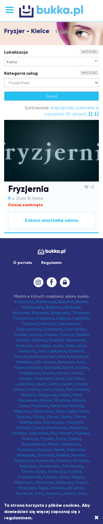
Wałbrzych (23, 482)
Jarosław (42, 345)
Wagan (78, 477)
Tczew (40, 471)
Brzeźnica (21, 312)
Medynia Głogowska (39, 395)
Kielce (64, 356)
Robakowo (71, 444)
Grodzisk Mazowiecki (67, 340)
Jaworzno (26, 351)
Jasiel (57, 345)
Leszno (76, 373)
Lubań (40, 384)
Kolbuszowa (44, 362)
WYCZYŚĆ (89, 52)
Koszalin (34, 367)
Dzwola (20, 334)
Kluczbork (79, 356)
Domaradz (53, 329)
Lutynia (80, 384)
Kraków (82, 367)
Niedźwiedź (43, 411)
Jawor (81, 345)
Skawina (78, 455)
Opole (66, 416)
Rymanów (26, 449)
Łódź (59, 389)
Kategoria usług (21, 73)
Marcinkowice (77, 389)
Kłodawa (24, 362)
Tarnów (27, 471)
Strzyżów (81, 460)
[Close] (96, 517)
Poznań (65, 433)
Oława (52, 416)
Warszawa (44, 482)
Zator (39, 493)
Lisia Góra (75, 378)
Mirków (46, 400)
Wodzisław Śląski (33, 488)
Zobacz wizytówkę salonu (51, 220)
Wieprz (81, 482)
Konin (81, 362)
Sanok (59, 449)
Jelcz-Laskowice (51, 351)
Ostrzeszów (53, 422)
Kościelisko (52, 367)
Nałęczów (22, 411)
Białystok (66, 302)
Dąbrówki (81, 318)
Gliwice (50, 334)
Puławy (74, 438)
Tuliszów (50, 477)
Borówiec (73, 307)
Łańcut (19, 389)
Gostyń (22, 340)
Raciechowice (34, 444)
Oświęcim (74, 422)
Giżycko (35, 334)
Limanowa (43, 378)
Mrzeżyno (62, 400)
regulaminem (17, 517)
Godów (82, 334)
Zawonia (53, 493)
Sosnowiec (45, 460)
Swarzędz (28, 466)
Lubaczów (24, 384)
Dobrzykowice (28, 329)
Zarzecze (24, 493)
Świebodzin (49, 466)
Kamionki (76, 351)
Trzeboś (75, 471)
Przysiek (47, 438)
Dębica (29, 323)
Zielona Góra (75, 493)
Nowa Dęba (66, 411)
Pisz (54, 433)
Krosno (62, 373)
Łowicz (47, 389)
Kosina (20, 367)
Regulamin (51, 262)
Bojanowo (54, 307)
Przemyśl (30, 438)
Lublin (53, 384)
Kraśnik (48, 373)
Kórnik (68, 367)
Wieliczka (64, 482)
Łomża (33, 389)
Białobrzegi (46, 302)
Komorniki (65, 362)
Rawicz (54, 444)
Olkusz (38, 416)
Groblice (39, 340)
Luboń (66, 384)
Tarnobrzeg (72, 466)
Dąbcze (63, 318)
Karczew (21, 356)
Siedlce (62, 455)
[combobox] (51, 61)
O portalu (22, 262)
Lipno (59, 378)
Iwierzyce (24, 345)
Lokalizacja (16, 52)
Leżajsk (25, 378)
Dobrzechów (68, 323)
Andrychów (24, 302)
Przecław (82, 433)
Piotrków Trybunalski (31, 433)
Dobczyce (46, 323)
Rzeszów (44, 449)
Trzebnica (57, 471)
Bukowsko (40, 312)
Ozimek (22, 427)
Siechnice (45, 455)
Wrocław (57, 488)
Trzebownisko (29, 477)
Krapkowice (30, 373)
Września (75, 488)
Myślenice (39, 406)
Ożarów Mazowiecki (49, 427)
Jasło (69, 345)
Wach (64, 477)
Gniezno (66, 334)
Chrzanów (80, 312)
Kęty (53, 356)
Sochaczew (24, 460)
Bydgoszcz (60, 312)
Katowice (39, 356)
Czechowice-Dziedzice (33, 318)
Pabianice (78, 427)
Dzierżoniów (75, 329)
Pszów (61, 438)
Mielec (65, 395)
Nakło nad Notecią (66, 406)
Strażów (63, 460)
